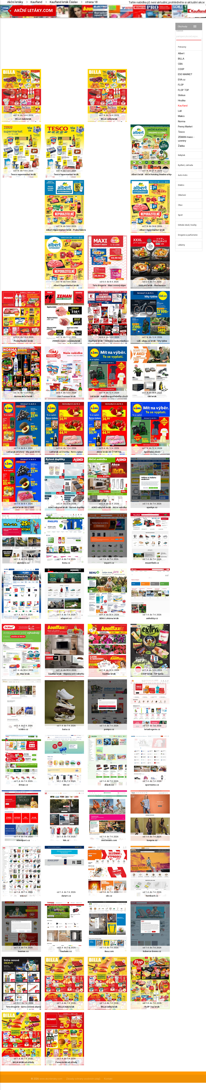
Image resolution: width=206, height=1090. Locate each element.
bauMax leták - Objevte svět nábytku (66, 673)
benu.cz (66, 562)
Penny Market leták (23, 341)
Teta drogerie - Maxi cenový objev (109, 285)
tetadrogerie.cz (152, 729)
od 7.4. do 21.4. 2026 (152, 170)
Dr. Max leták (23, 673)
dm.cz (66, 784)
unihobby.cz (152, 618)
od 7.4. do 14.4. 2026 (23, 115)
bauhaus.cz (66, 951)
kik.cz (66, 840)
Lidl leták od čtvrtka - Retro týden (66, 452)
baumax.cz (23, 951)
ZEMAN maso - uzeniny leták (66, 341)
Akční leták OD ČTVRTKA (109, 452)
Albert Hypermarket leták (152, 230)
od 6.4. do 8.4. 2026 (109, 281)
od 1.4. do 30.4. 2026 (152, 392)
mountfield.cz (152, 562)
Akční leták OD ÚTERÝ (23, 507)
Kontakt (108, 1078)
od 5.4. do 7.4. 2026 (152, 281)
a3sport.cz (66, 618)
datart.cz (66, 895)
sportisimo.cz (152, 784)
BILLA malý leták (23, 119)
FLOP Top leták (152, 1006)
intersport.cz (23, 840)
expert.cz (109, 562)
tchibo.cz (23, 729)
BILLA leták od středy (23, 1062)
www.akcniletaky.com (50, 1078)
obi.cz (109, 895)
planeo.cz (23, 618)
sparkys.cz (152, 507)
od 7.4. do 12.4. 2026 (152, 337)
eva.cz (23, 895)
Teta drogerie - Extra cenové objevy (23, 1006)
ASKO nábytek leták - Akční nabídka (109, 507)
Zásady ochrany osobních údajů (83, 1078)
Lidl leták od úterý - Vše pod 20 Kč (23, 452)
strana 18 (91, 2)
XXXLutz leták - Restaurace (152, 285)
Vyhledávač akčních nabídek (185, 29)
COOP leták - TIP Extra (152, 673)
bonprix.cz (152, 840)
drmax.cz (23, 784)
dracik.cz (109, 784)
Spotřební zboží (152, 452)
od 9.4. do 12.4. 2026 (66, 448)
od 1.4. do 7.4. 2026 (152, 503)
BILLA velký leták (109, 119)
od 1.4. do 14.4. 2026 (152, 670)
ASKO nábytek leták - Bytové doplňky (66, 507)
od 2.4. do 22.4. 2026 (66, 503)
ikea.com (109, 951)
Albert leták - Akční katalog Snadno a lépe (152, 174)
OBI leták (152, 396)
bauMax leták (109, 673)
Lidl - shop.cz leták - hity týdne (152, 341)
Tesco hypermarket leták (66, 174)
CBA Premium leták (66, 396)
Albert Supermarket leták (66, 285)
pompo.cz (109, 729)
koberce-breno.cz (152, 951)
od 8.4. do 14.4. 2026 (23, 337)
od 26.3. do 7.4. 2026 (23, 1003)
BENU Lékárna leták (109, 618)
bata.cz (66, 729)
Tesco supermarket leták (23, 174)
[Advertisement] (86, 40)
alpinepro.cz (23, 562)
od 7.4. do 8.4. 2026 (23, 448)
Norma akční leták (23, 396)
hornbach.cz (152, 895)
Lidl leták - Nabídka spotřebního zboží (109, 396)
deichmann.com (109, 840)
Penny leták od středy (66, 1062)
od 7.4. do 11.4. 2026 (66, 337)
